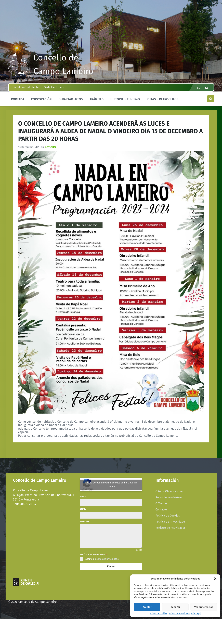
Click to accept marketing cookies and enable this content (111, 484)
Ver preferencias (203, 607)
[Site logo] (18, 75)
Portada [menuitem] (17, 99)
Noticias (50, 147)
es (198, 87)
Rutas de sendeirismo (169, 497)
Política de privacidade (93, 555)
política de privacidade (107, 559)
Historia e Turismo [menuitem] (125, 99)
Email (83, 509)
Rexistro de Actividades (170, 527)
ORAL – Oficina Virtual (169, 491)
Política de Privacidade (179, 613)
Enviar (111, 566)
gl (206, 87)
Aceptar (147, 607)
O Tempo (161, 503)
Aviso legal (196, 613)
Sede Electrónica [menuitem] (54, 87)
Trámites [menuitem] (97, 99)
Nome (83, 496)
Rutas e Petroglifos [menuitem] (162, 99)
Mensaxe (84, 521)
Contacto (161, 509)
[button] (215, 578)
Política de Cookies (158, 613)
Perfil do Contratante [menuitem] (26, 87)
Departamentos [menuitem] (71, 99)
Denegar (175, 607)
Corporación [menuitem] (41, 99)
